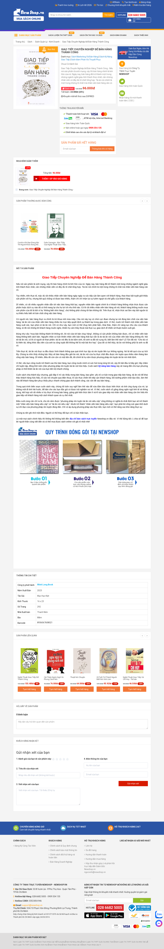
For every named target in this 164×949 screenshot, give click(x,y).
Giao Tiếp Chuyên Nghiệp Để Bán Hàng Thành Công (85, 42)
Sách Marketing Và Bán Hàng (84, 56)
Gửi (141, 900)
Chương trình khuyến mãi (118, 5)
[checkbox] (45, 189)
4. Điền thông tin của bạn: (96, 759)
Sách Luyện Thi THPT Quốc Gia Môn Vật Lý (131, 942)
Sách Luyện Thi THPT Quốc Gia (25, 942)
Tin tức (100, 5)
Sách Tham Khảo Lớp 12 (72, 945)
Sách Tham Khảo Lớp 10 (47, 942)
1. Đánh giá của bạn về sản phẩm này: (34, 759)
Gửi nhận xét (133, 783)
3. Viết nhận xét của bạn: (27, 784)
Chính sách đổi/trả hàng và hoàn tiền (62, 856)
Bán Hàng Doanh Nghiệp (61, 862)
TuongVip (61, 942)
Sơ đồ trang (91, 850)
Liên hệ (89, 846)
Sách (30, 42)
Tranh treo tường (65, 5)
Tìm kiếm (108, 15)
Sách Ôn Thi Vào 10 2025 (91, 35)
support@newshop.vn (32, 905)
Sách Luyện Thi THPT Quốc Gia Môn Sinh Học (30, 945)
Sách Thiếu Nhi (141, 35)
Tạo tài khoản (129, 2)
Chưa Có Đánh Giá (69, 64)
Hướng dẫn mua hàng (96, 859)
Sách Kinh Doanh (118, 35)
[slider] (61, 759)
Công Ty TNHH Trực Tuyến (129, 71)
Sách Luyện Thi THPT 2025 (60, 35)
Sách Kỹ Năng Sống (73, 942)
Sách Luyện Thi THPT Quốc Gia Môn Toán (98, 942)
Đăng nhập (145, 2)
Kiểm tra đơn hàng (142, 5)
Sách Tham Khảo (55, 945)
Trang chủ (20, 42)
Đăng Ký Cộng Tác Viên (25, 846)
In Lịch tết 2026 (85, 5)
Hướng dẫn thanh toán (96, 854)
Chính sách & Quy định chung (63, 846)
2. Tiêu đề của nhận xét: (27, 768)
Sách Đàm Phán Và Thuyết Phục (86, 59)
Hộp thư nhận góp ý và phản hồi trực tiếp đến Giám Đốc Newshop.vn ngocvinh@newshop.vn (99, 867)
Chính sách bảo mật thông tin (63, 850)
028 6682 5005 (136, 15)
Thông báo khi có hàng (102, 149)
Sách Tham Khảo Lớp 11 (92, 945)
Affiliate (115, 2)
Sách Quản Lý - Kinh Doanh (47, 42)
